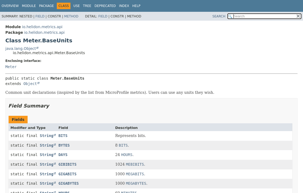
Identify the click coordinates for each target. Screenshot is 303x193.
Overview (10, 6)
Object (30, 83)
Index (124, 6)
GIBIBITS (67, 164)
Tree (87, 6)
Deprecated (105, 6)
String (47, 135)
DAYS (63, 155)
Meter (11, 67)
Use (76, 6)
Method (71, 16)
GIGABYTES (68, 183)
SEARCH (219, 16)
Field (39, 16)
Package (46, 6)
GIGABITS (67, 174)
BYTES (64, 145)
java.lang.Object (20, 48)
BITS (63, 135)
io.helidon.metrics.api (42, 27)
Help (136, 6)
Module (29, 6)
